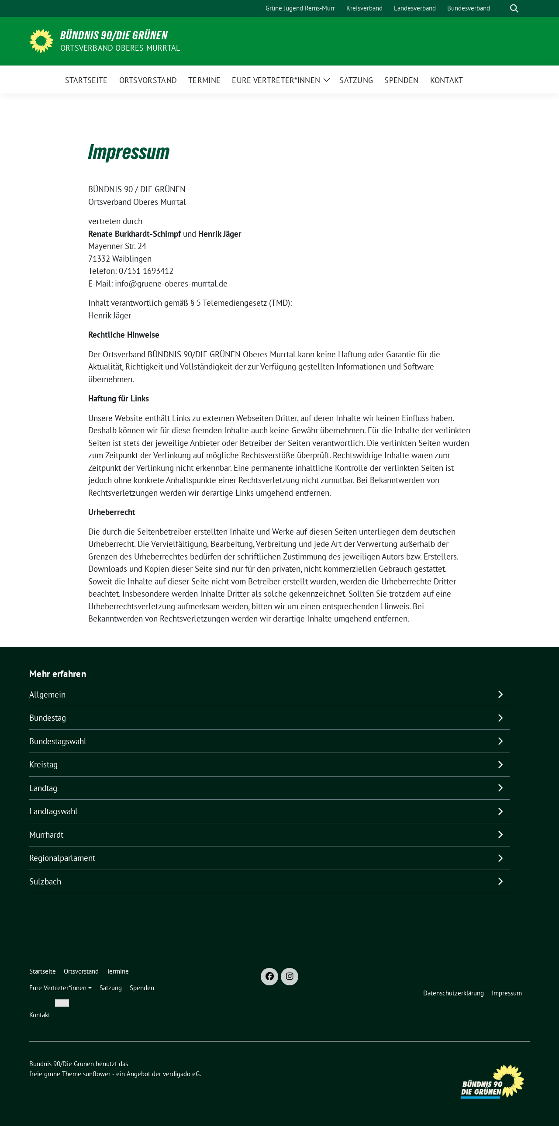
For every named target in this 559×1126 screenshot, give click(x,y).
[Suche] (502, 8)
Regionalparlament (62, 858)
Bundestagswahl (57, 741)
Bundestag (47, 717)
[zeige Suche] (514, 8)
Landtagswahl (53, 811)
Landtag (43, 788)
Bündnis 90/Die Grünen (114, 35)
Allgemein (47, 694)
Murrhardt (46, 834)
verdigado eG (181, 1074)
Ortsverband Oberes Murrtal (120, 48)
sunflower (96, 1074)
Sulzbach (45, 881)
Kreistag (43, 764)
